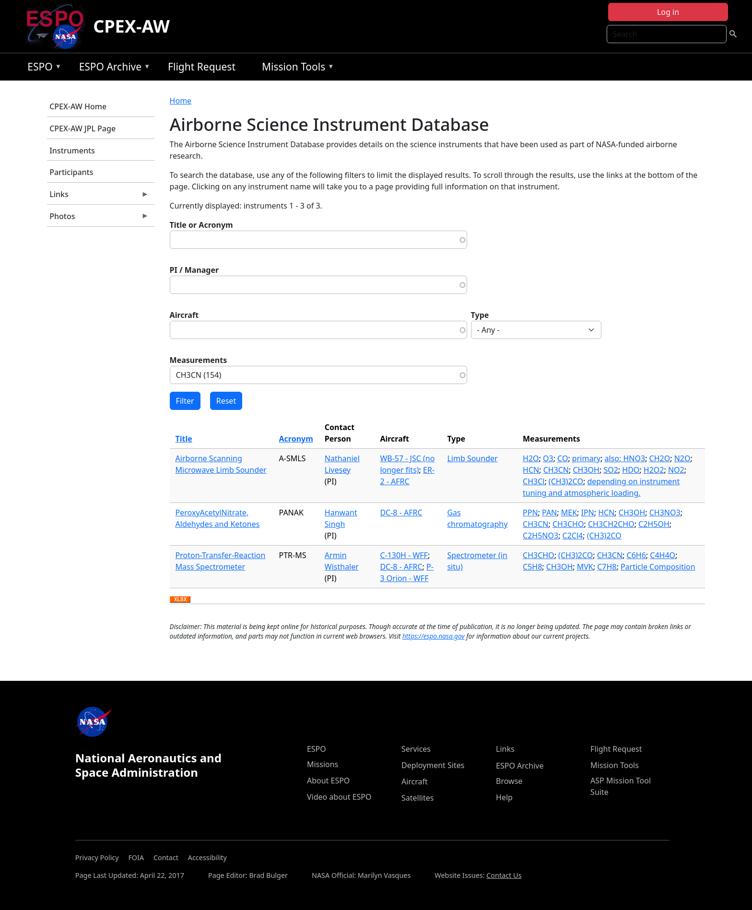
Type (480, 315)
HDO (630, 470)
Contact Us (503, 875)
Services (416, 749)
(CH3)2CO (566, 481)
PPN (530, 512)
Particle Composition (658, 566)
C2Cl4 (573, 535)
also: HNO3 (625, 458)
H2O (531, 458)
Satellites (417, 798)
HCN (531, 470)
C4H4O (662, 555)
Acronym (296, 438)
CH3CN (556, 470)
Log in (668, 12)
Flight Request (201, 66)
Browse (509, 781)
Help (504, 797)
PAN (549, 512)
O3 (548, 458)
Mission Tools (295, 68)
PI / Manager (194, 270)
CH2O (659, 458)
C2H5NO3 (540, 535)
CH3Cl (533, 481)
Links (98, 196)
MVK (585, 566)
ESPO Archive (112, 68)
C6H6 (636, 555)
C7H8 (606, 566)
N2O (682, 458)
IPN (587, 512)
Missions (322, 764)
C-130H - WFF (404, 555)
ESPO (42, 68)
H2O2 (654, 470)
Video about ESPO (339, 797)
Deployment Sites (432, 765)
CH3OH (586, 470)
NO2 (676, 470)
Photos (98, 218)
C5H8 (532, 566)
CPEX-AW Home (77, 106)
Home (181, 100)
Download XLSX (180, 600)
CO (562, 458)
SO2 (610, 470)
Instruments (72, 150)
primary (586, 458)
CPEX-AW (131, 26)
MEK (569, 512)
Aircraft (184, 315)
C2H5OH (654, 524)
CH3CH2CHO (611, 524)
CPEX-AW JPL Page (82, 128)
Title (184, 438)
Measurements (198, 360)
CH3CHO (568, 524)
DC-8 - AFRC (401, 512)
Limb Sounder (472, 458)
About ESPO (328, 780)
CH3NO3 (665, 512)
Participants (71, 172)
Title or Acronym (201, 225)
